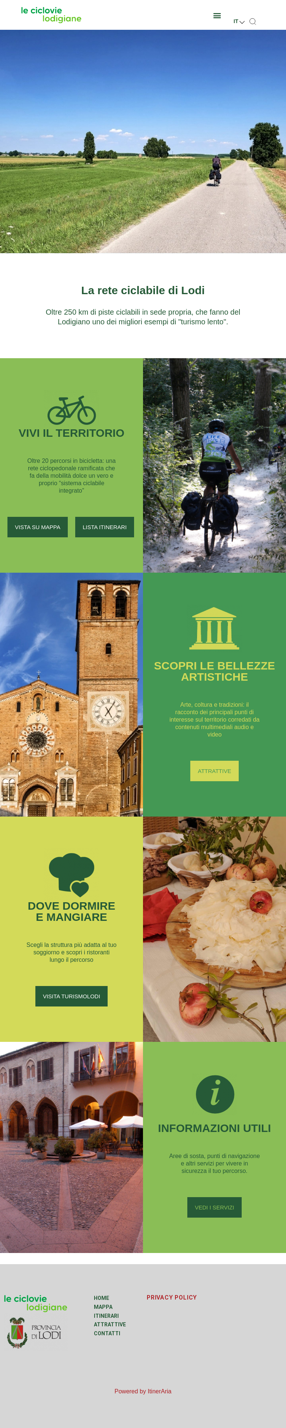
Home (101, 1298)
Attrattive (110, 1324)
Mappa (103, 1307)
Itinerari (106, 1316)
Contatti (107, 1333)
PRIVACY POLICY (172, 1297)
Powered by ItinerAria (143, 1391)
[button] (217, 15)
